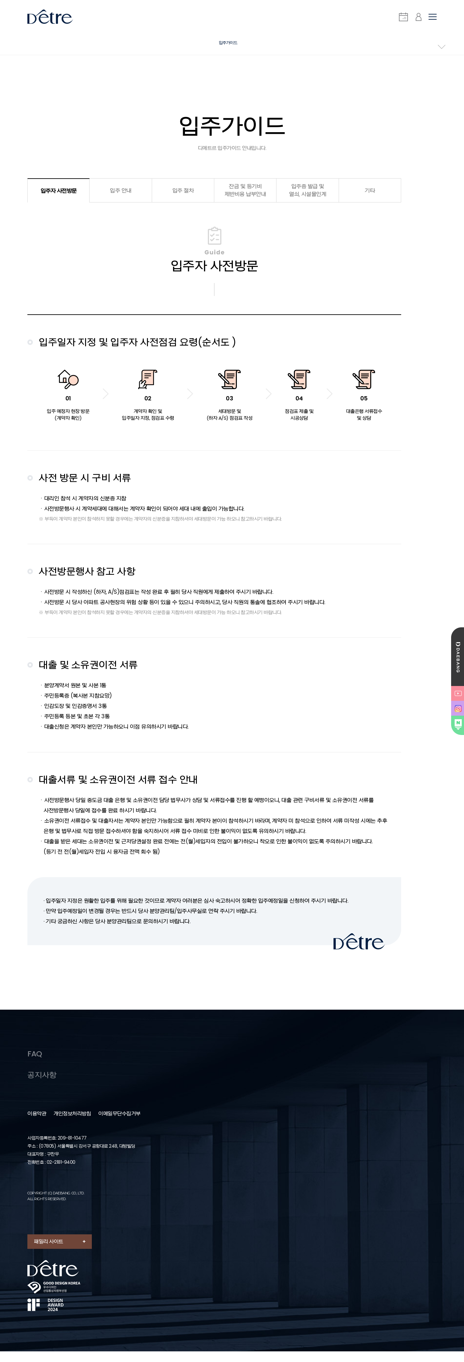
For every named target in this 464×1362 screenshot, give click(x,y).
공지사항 (42, 1086)
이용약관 (36, 1124)
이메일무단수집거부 (119, 1124)
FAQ (35, 1061)
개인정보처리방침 (72, 1124)
